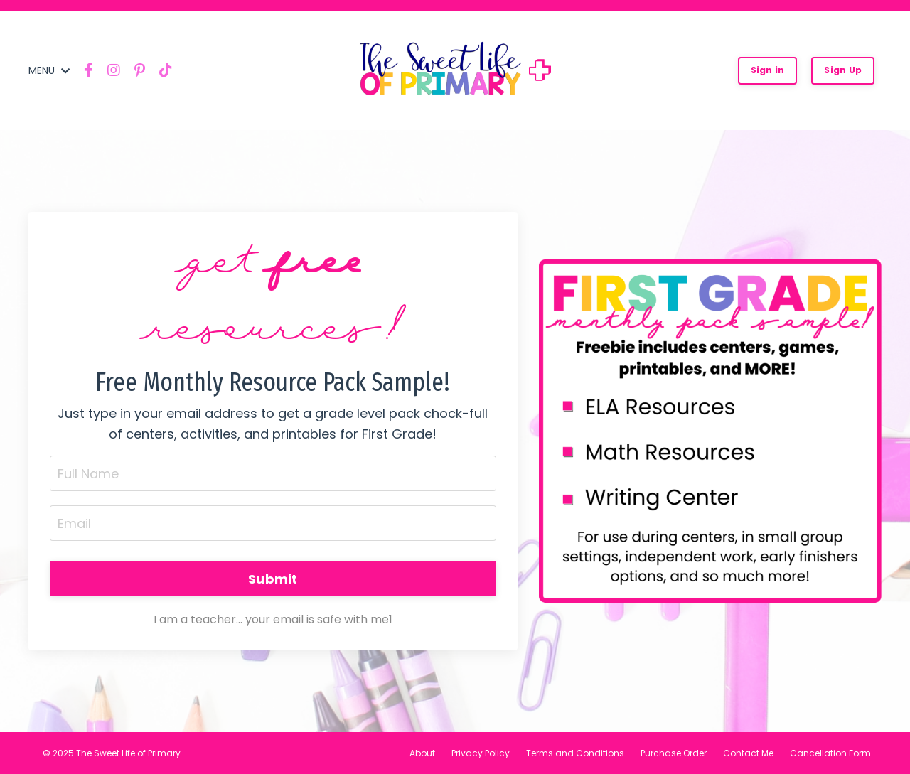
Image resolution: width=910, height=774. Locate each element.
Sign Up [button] (843, 70)
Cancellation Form (830, 753)
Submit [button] (273, 579)
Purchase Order (674, 753)
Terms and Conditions (575, 753)
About (422, 753)
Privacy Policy (480, 753)
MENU (49, 70)
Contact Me (748, 753)
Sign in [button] (768, 70)
